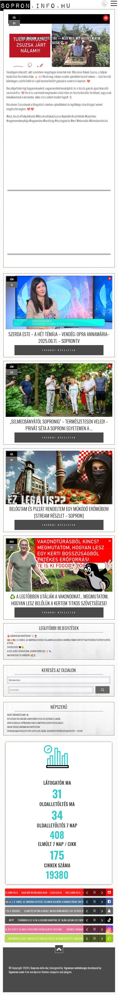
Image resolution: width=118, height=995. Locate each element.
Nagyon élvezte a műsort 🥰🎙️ (21, 655)
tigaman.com (16, 972)
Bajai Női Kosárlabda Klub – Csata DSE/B (42, 892)
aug (12, 541)
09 (11, 372)
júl (14, 17)
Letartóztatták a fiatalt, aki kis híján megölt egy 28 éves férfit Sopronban (63, 911)
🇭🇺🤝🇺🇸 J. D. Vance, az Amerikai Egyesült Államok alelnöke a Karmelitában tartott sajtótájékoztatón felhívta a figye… (58, 641)
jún (12, 279)
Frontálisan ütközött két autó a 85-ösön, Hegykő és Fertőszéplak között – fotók (45, 730)
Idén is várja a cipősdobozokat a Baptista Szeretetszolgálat (35, 722)
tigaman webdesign (75, 968)
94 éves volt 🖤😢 (15, 647)
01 (14, 23)
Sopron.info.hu (39, 968)
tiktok (109, 920)
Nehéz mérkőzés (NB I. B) (17, 714)
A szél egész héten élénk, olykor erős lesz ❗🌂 (29, 651)
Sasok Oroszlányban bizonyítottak (23, 726)
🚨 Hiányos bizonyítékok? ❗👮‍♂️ (22, 635)
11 (12, 285)
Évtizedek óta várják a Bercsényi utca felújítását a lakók (33, 718)
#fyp (12, 920)
